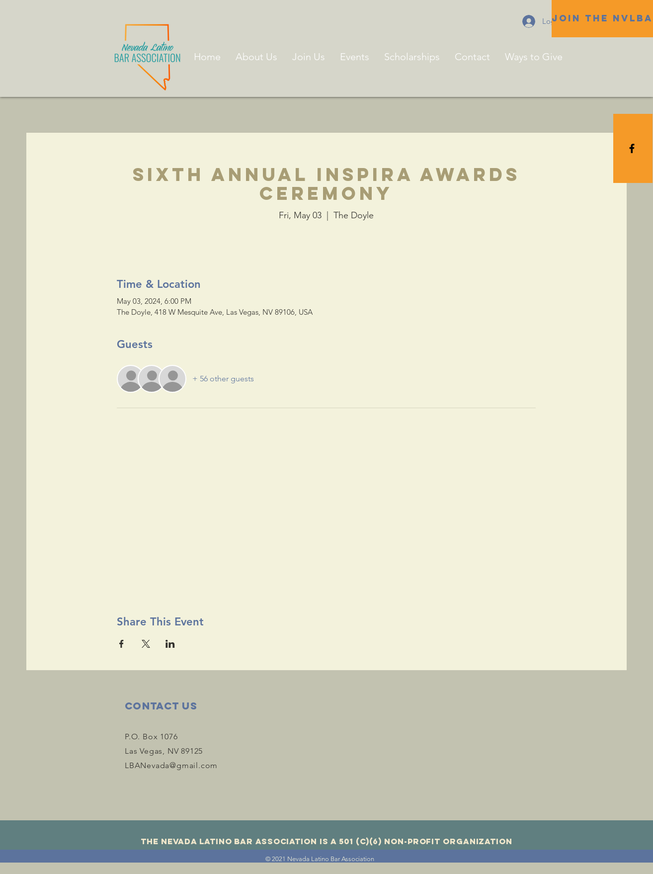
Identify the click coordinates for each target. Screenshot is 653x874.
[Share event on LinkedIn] (170, 644)
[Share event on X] (146, 644)
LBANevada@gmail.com (171, 765)
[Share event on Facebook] (121, 644)
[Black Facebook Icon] (632, 148)
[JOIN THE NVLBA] (602, 18)
